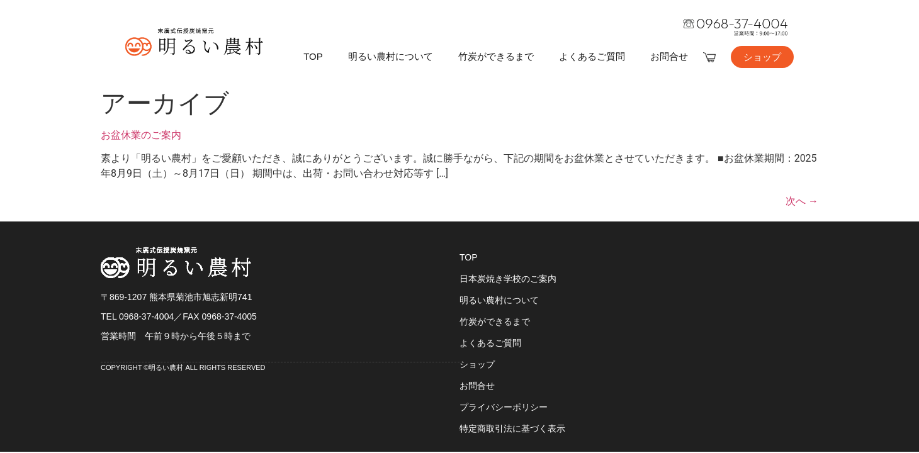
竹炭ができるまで (496, 56)
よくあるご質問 (592, 56)
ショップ (477, 364)
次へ (802, 201)
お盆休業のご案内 (141, 135)
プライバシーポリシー (504, 407)
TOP (313, 56)
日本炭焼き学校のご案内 (508, 279)
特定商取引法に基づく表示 (512, 428)
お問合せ (669, 56)
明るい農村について (390, 56)
